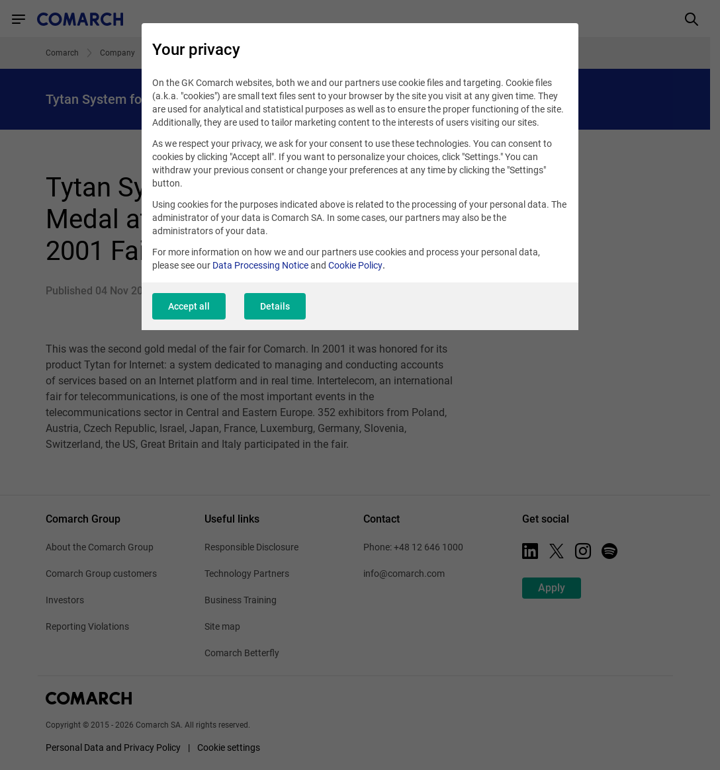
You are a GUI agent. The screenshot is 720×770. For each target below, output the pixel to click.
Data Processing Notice (260, 265)
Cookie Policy (355, 265)
